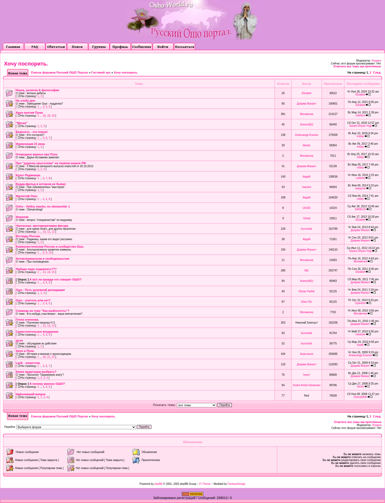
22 (53, 356)
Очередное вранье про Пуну (36, 154)
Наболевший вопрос (31, 394)
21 (48, 356)
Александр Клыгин (306, 134)
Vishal (306, 218)
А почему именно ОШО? (47, 383)
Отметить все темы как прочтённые (357, 66)
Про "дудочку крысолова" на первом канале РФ (51, 163)
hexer (306, 374)
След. (377, 72)
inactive (306, 187)
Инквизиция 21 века (30, 143)
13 (44, 272)
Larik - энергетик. (28, 362)
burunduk (306, 228)
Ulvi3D (306, 207)
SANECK (360, 209)
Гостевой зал (100, 72)
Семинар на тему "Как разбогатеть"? (42, 310)
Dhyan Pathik (306, 291)
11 (48, 231)
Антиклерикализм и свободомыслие (42, 258)
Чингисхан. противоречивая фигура (42, 225)
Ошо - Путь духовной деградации (40, 289)
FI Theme (205, 483)
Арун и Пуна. (25, 350)
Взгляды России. (28, 236)
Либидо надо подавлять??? (36, 269)
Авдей (306, 176)
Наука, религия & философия (37, 90)
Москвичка (306, 114)
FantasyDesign (236, 483)
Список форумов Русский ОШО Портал (59, 72)
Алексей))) (306, 124)
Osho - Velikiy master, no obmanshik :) (43, 206)
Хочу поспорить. (26, 64)
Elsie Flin (306, 301)
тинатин (360, 334)
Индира (376, 60)
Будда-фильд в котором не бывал (41, 184)
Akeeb (306, 145)
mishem (360, 115)
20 (53, 115)
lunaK (360, 344)
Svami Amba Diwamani (306, 385)
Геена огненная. (27, 319)
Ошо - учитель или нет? (33, 300)
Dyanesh (360, 303)
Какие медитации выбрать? (36, 371)
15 (53, 272)
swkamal (360, 188)
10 (44, 231)
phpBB (159, 483)
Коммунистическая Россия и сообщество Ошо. (50, 246)
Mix (307, 270)
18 (44, 115)
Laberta (360, 177)
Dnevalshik (360, 397)
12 (53, 231)
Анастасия (306, 353)
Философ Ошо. (27, 196)
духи (19, 340)
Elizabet (306, 93)
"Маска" (22, 123)
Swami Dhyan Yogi (360, 125)
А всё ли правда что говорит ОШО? (55, 279)
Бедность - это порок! (32, 131)
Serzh (360, 386)
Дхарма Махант (306, 103)
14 (48, 272)
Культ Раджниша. (28, 175)
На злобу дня (25, 100)
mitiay (360, 136)
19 (48, 115)
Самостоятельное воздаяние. (37, 331)
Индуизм (22, 216)
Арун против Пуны (29, 112)
